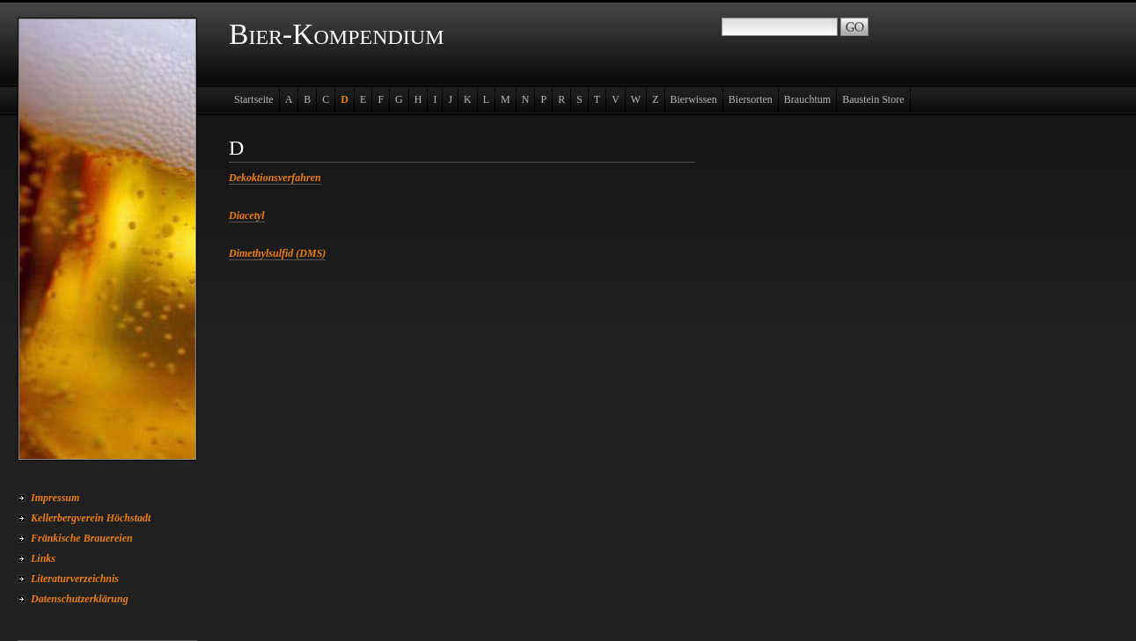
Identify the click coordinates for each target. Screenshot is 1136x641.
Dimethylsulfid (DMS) (277, 253)
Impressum (55, 498)
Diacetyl (247, 215)
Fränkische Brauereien (82, 538)
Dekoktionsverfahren (275, 177)
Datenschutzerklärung (79, 599)
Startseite (254, 99)
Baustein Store (873, 99)
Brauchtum (807, 99)
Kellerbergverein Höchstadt (90, 518)
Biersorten (751, 99)
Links (43, 558)
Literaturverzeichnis (75, 578)
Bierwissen (694, 99)
